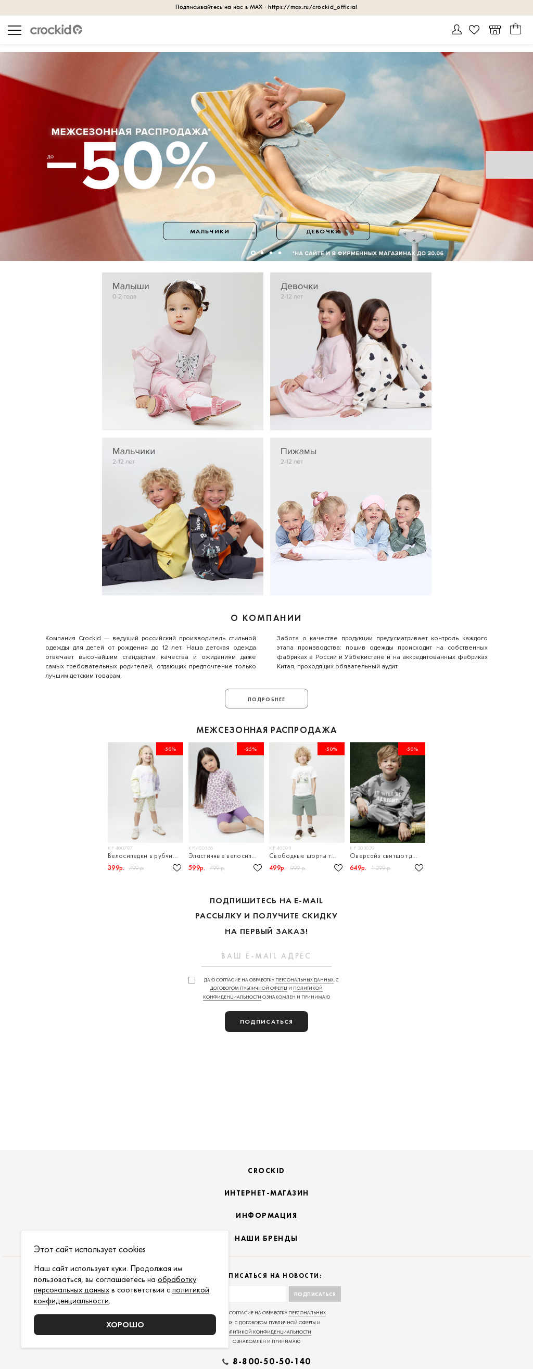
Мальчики (210, 231)
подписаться (266, 1021)
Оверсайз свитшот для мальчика (387, 855)
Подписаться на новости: (266, 1276)
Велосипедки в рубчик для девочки (145, 855)
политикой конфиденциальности (266, 1332)
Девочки (323, 231)
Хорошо (125, 1324)
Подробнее (266, 699)
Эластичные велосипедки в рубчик (226, 855)
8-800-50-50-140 (272, 1361)
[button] (253, 253)
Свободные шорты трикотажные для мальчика (307, 855)
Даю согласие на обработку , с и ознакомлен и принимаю (271, 989)
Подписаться (315, 1294)
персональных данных (304, 980)
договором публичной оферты (248, 988)
